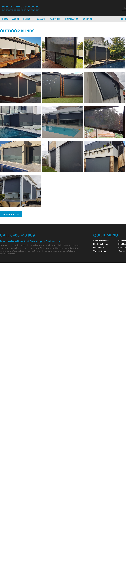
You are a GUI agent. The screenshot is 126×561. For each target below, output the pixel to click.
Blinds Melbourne (100, 244)
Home (5, 18)
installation (71, 18)
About (15, 18)
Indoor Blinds (98, 247)
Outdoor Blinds (99, 251)
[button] (28, 19)
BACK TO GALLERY (11, 214)
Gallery (41, 18)
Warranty (55, 18)
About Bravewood (101, 240)
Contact (87, 18)
